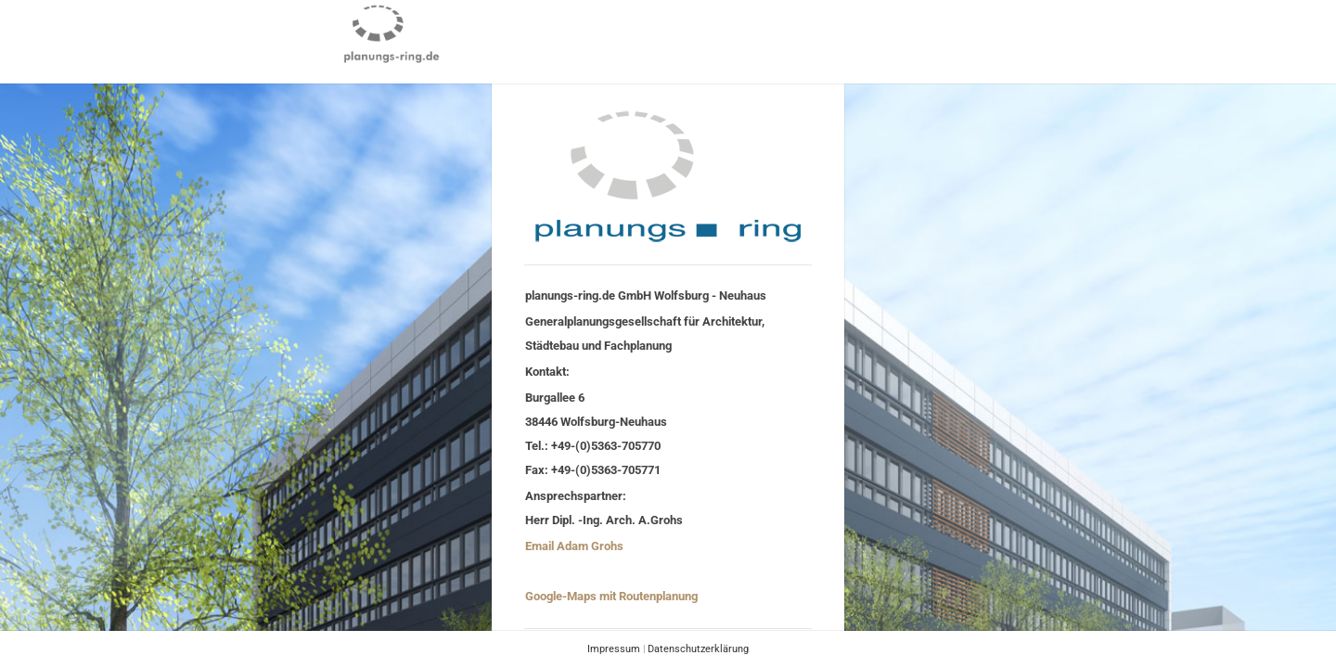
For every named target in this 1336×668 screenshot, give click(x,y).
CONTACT (743, 32)
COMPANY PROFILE (634, 32)
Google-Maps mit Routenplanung (611, 596)
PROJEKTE (522, 32)
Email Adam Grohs (574, 546)
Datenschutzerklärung (698, 649)
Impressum (613, 649)
